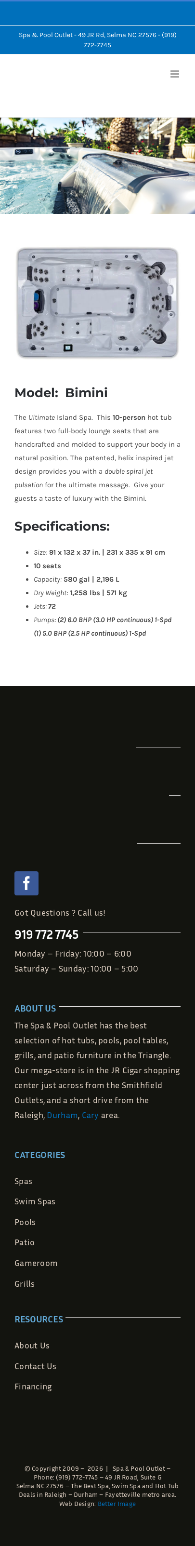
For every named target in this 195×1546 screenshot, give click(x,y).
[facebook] (26, 883)
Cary (90, 1114)
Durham (62, 1114)
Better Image (117, 1503)
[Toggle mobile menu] (175, 74)
